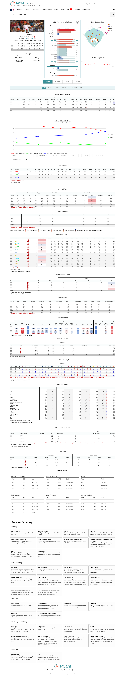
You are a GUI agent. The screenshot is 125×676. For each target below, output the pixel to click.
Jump (92, 626)
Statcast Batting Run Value (62, 275)
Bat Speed (14, 567)
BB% (11, 418)
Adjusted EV (41, 551)
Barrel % (12, 403)
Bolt (39, 654)
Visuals (63, 9)
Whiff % (11, 411)
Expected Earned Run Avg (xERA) (47, 613)
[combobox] (97, 4)
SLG (11, 393)
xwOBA (11, 397)
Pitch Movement (42, 603)
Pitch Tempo (62, 451)
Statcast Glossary (21, 522)
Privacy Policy (59, 670)
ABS (69, 9)
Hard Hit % (12, 399)
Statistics (77, 9)
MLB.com (75, 670)
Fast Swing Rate (42, 567)
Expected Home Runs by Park (62, 360)
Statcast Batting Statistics (62, 94)
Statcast (47, 81)
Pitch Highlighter (18, 57)
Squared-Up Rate (95, 577)
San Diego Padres (28, 40)
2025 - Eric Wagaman (32, 230)
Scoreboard (36, 9)
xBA (11, 391)
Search (56, 9)
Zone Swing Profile (36, 60)
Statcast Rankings (62, 471)
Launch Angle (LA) (43, 531)
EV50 (12, 551)
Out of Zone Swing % (14, 409)
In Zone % (12, 406)
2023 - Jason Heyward (82, 230)
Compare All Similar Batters (95, 230)
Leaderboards (86, 9)
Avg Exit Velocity (13, 400)
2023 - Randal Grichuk (45, 230)
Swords (40, 589)
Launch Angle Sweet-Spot (18, 539)
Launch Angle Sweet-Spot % (16, 402)
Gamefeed (27, 9)
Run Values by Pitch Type (63, 234)
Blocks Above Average (96, 636)
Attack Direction (42, 577)
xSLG (11, 394)
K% (10, 417)
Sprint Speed (15, 654)
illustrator (19, 9)
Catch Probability (69, 636)
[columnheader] (13, 99)
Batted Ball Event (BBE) (44, 539)
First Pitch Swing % (14, 414)
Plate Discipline (62, 297)
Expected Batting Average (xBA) (73, 539)
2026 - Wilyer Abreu (69, 230)
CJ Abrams (27, 34)
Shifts (36, 57)
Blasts (13, 589)
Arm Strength (41, 626)
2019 (18, 40)
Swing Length (68, 567)
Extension (14, 613)
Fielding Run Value (43, 636)
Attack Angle (94, 567)
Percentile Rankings (62, 317)
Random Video (36, 56)
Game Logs (77, 81)
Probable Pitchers (47, 9)
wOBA (11, 396)
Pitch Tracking (63, 165)
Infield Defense (19, 58)
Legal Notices (68, 670)
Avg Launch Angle (14, 405)
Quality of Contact (63, 211)
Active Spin (67, 603)
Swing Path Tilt (68, 577)
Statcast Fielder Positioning (62, 427)
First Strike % (13, 412)
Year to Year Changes (62, 384)
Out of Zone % (13, 408)
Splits (67, 81)
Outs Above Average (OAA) (19, 636)
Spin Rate (93, 603)
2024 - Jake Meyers (57, 230)
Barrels (66, 531)
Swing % (12, 415)
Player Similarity (19, 61)
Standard (57, 81)
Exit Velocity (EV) (16, 531)
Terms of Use (50, 670)
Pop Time (14, 626)
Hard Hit (92, 531)
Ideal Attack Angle (16, 577)
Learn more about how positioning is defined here (20, 444)
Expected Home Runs (62, 339)
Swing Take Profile (36, 58)
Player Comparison (19, 60)
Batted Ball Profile (63, 189)
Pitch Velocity (15, 603)
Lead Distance (68, 626)
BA (10, 390)
